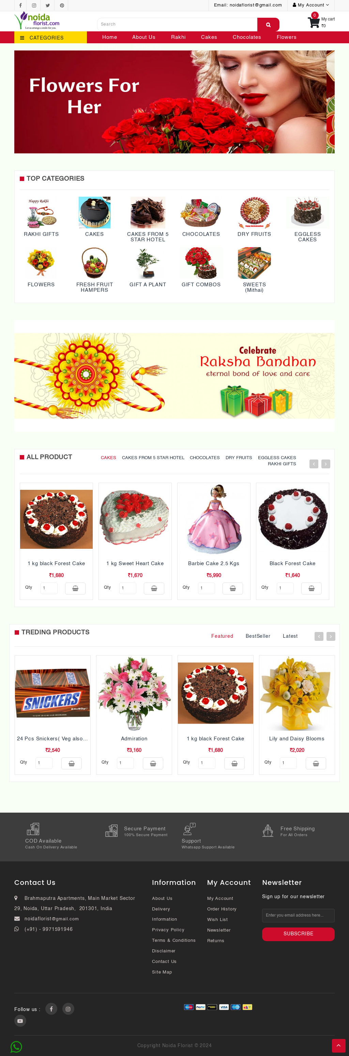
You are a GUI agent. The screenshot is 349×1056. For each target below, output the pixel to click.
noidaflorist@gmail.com (256, 5)
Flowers (287, 37)
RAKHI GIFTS (41, 234)
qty (28, 588)
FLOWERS (41, 284)
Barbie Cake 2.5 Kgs (213, 563)
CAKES (94, 234)
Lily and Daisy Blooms (297, 738)
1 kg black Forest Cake (57, 563)
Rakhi (178, 37)
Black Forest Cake (293, 563)
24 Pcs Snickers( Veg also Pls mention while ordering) (84, 738)
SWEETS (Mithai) (254, 287)
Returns (216, 941)
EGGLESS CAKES (307, 237)
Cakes (209, 37)
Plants (110, 46)
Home (109, 37)
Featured (222, 636)
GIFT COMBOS (201, 284)
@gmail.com (65, 919)
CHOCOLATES (201, 234)
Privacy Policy (168, 930)
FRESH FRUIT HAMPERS (94, 287)
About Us (144, 37)
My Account (220, 898)
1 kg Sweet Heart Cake (135, 563)
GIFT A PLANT (148, 284)
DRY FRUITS (254, 234)
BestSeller (258, 636)
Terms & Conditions (174, 940)
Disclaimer (164, 951)
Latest (290, 636)
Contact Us (147, 46)
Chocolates (247, 37)
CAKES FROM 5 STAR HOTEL (148, 237)
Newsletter (219, 930)
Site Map (162, 972)
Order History (222, 909)
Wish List (217, 920)
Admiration (134, 738)
